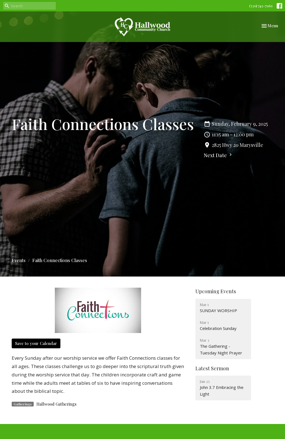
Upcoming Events (215, 291)
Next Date (218, 155)
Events (19, 260)
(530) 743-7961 (260, 5)
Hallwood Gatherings (56, 404)
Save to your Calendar (36, 343)
